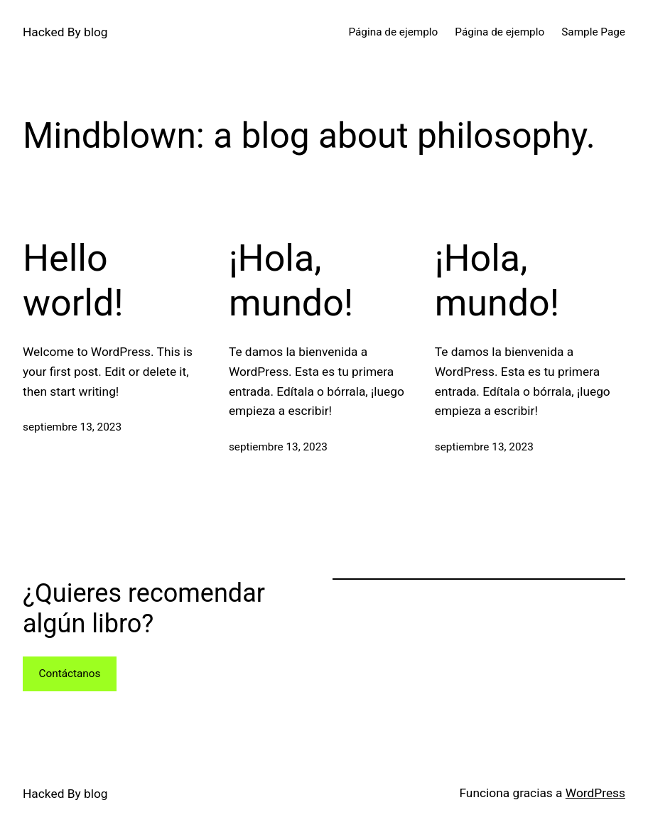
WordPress (595, 793)
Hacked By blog (65, 32)
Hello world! (73, 280)
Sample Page (593, 32)
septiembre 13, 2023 (72, 427)
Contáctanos (69, 673)
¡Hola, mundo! (291, 280)
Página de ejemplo (393, 32)
